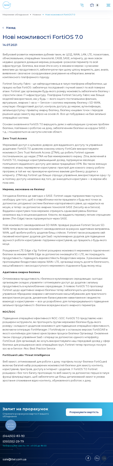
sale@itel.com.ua (14, 459)
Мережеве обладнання (15, 14)
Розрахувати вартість (84, 412)
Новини (37, 14)
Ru (97, 458)
